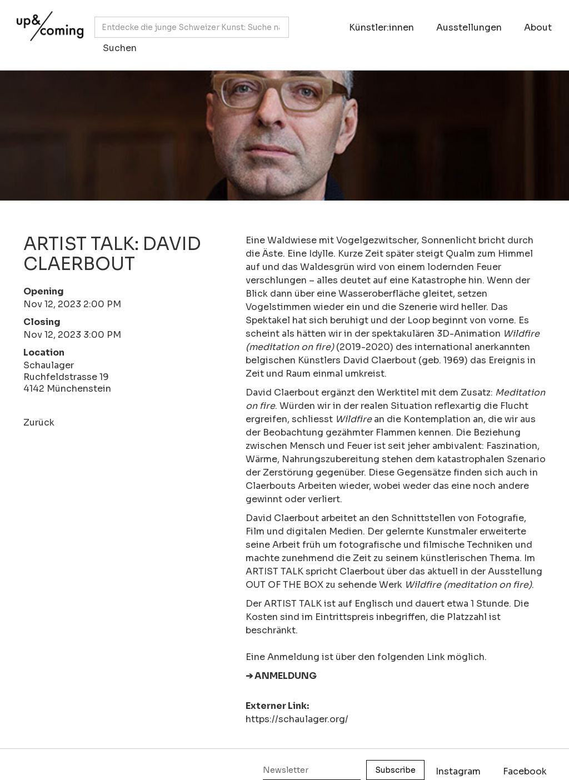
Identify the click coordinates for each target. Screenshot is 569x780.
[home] (47, 29)
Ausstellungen (469, 27)
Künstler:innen (381, 27)
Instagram (458, 771)
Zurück (38, 422)
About (538, 27)
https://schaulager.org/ (297, 719)
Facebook (525, 771)
